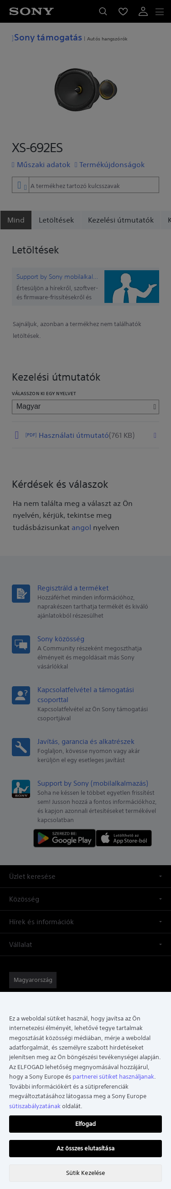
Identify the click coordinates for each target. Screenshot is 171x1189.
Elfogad (85, 1124)
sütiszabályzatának (35, 1106)
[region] (85, 1090)
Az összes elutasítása (85, 1148)
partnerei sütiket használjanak (113, 1076)
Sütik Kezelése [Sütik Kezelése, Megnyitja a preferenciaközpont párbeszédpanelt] (85, 1173)
